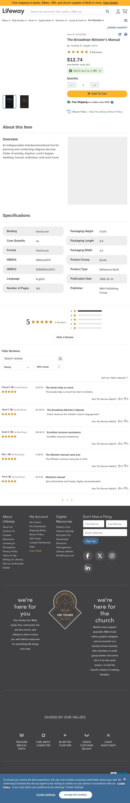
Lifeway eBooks (64, 551)
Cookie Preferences (40, 542)
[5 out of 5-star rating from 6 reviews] (84, 52)
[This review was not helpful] (125, 399)
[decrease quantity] (72, 85)
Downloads (62, 539)
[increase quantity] (95, 85)
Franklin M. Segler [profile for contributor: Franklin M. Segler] (80, 45)
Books (33, 20)
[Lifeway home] (13, 11)
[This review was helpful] (119, 399)
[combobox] (69, 11)
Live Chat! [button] (35, 550)
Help (32, 546)
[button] (87, 312)
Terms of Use (10, 555)
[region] (65, 788)
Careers (7, 535)
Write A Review (65, 337)
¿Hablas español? (117, 27)
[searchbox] (29, 358)
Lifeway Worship (65, 531)
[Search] (107, 11)
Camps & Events (77, 20)
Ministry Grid (63, 526)
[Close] (124, 779)
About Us (8, 526)
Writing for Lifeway (13, 559)
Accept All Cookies (75, 794)
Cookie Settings (46, 794)
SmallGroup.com (65, 555)
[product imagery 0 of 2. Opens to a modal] (33, 62)
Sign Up (91, 541)
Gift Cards (35, 538)
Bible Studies (19, 20)
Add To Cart (97, 93)
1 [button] (62, 499)
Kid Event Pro (63, 535)
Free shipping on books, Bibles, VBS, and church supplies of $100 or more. (65, 2)
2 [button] (67, 500)
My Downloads (37, 526)
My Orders (35, 522)
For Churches (96, 20)
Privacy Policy (10, 551)
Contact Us (9, 531)
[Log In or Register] (118, 11)
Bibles (6, 20)
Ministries (61, 20)
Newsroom (8, 539)
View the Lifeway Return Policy (106, 111)
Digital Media (46, 20)
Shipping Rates (37, 530)
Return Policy (36, 534)
